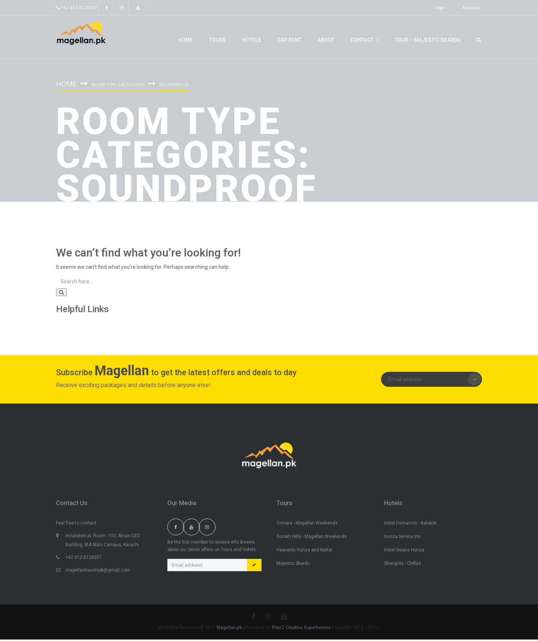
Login (439, 7)
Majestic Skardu (293, 564)
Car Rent (289, 40)
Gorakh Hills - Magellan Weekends (311, 538)
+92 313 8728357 (76, 7)
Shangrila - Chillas (402, 564)
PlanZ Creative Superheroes (302, 629)
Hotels (251, 40)
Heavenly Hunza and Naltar (304, 551)
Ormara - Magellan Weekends (307, 524)
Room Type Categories (119, 84)
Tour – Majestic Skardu (428, 40)
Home (185, 40)
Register (471, 7)
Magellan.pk (230, 629)
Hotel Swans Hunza (404, 551)
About (326, 40)
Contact (364, 40)
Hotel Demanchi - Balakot (410, 524)
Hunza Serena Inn (402, 538)
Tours (217, 40)
